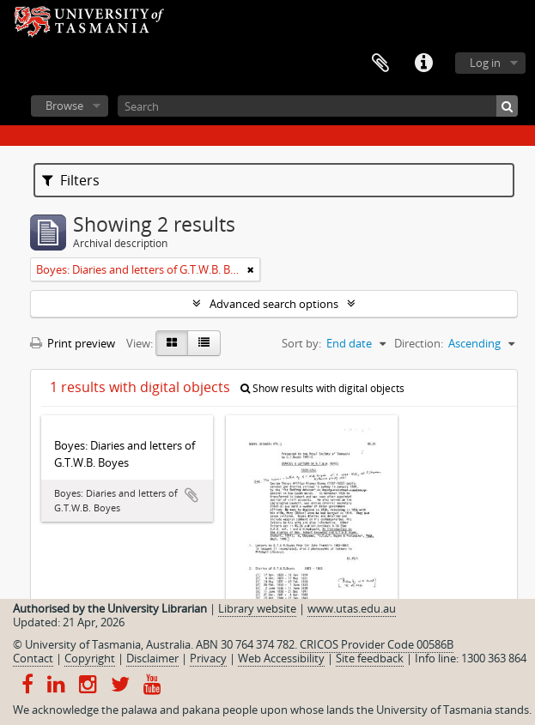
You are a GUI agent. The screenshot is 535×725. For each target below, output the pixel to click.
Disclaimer (152, 658)
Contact (33, 658)
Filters (71, 180)
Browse (64, 105)
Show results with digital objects (322, 388)
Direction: (418, 343)
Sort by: (301, 343)
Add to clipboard (191, 495)
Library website (257, 608)
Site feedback (370, 658)
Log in (485, 62)
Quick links (423, 63)
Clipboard (380, 63)
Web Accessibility (281, 658)
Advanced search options (274, 303)
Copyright (89, 658)
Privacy (208, 658)
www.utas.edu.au (351, 608)
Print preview (72, 343)
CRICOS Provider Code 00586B (376, 644)
